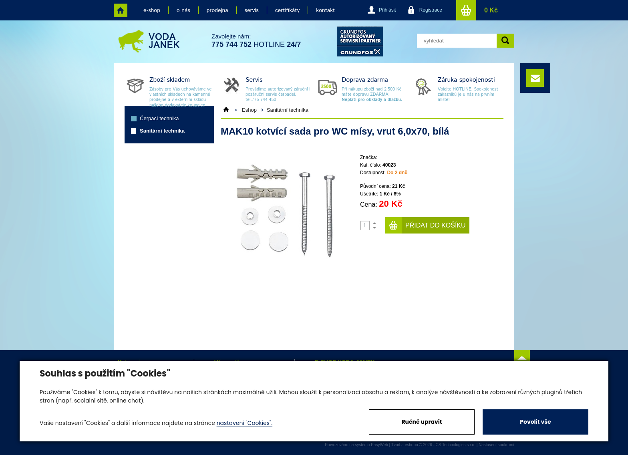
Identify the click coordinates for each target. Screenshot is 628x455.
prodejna (217, 10)
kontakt (325, 10)
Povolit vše (535, 422)
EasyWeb (379, 445)
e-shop (151, 10)
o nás (183, 10)
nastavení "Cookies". (244, 423)
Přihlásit (387, 10)
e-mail (535, 78)
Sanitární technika (162, 131)
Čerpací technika (159, 118)
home (120, 10)
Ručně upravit (421, 422)
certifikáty (287, 10)
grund (360, 41)
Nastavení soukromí (496, 445)
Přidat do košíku (435, 225)
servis (252, 10)
